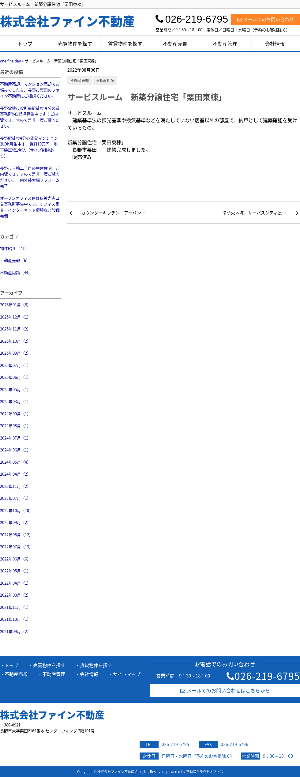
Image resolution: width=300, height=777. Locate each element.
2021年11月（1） (15, 607)
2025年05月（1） (15, 389)
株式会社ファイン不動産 (52, 714)
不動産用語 (105, 80)
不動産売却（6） (15, 260)
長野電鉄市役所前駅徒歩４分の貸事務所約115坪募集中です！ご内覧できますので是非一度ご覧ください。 (30, 117)
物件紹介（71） (14, 248)
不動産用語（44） (16, 272)
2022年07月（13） (16, 546)
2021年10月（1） (15, 619)
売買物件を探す (75, 43)
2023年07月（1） (15, 498)
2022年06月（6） (15, 559)
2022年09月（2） (15, 522)
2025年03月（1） (15, 401)
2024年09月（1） (15, 414)
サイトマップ (127, 674)
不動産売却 (175, 43)
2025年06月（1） (15, 377)
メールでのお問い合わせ (265, 19)
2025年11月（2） (15, 329)
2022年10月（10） (16, 510)
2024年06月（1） (15, 450)
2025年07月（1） (15, 365)
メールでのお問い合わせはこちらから (225, 690)
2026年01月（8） (15, 304)
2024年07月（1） (15, 438)
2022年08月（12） (16, 534)
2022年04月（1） (15, 583)
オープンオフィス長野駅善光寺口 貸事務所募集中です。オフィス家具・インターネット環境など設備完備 (30, 207)
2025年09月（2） (15, 353)
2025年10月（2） (15, 341)
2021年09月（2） (15, 631)
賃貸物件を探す (125, 43)
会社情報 (275, 43)
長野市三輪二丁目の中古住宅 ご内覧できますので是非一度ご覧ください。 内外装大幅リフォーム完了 (30, 177)
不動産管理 (225, 43)
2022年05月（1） (15, 571)
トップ (25, 43)
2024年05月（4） (15, 462)
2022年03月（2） (15, 595)
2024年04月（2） (15, 474)
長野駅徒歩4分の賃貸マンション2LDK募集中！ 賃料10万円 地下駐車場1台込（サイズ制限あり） (29, 147)
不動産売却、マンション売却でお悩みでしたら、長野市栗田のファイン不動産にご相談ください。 (30, 90)
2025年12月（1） (15, 317)
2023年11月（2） (15, 486)
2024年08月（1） (15, 425)
